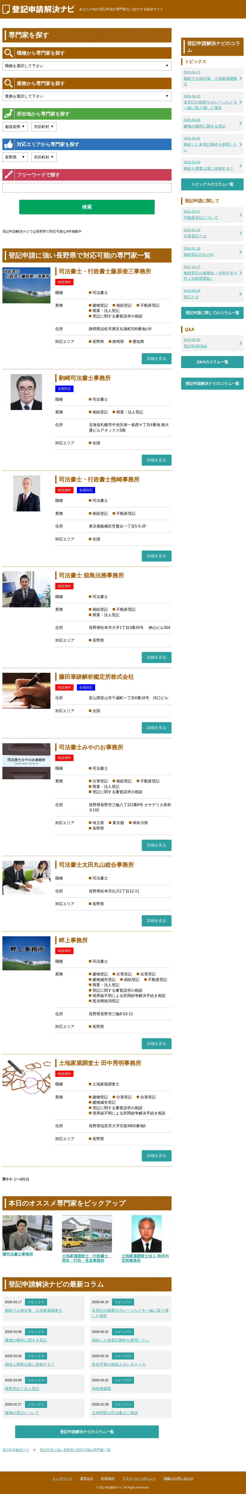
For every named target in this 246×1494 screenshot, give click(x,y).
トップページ (62, 1478)
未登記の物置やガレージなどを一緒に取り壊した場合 (130, 1313)
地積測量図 (101, 1389)
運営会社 (86, 1478)
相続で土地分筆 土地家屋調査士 (33, 1310)
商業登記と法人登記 (22, 1389)
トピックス (36, 1302)
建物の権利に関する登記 (26, 1340)
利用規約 (108, 1478)
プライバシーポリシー (139, 1478)
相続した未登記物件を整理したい (120, 1340)
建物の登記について (22, 1413)
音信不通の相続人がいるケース (119, 1364)
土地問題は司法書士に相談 (115, 1413)
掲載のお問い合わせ (179, 1478)
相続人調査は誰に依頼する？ (30, 1364)
